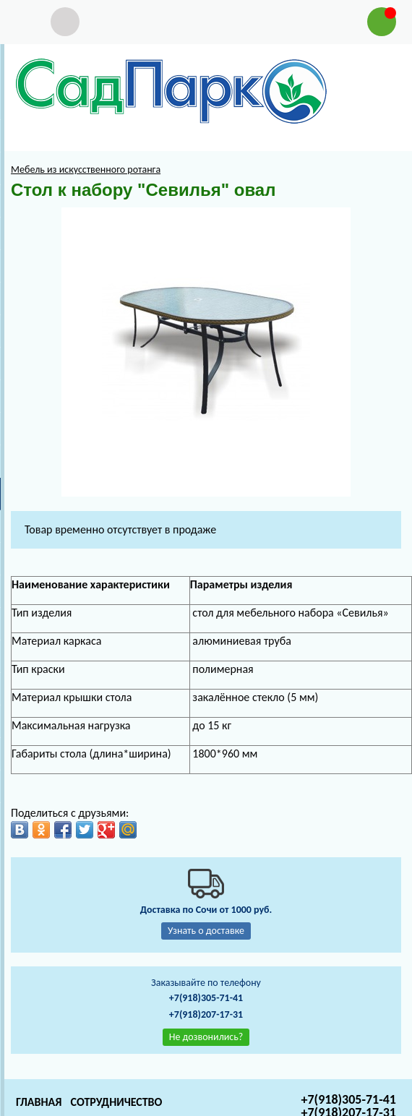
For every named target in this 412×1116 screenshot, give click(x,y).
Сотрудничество (116, 1102)
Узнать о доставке (206, 930)
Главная (38, 1102)
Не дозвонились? (206, 1037)
